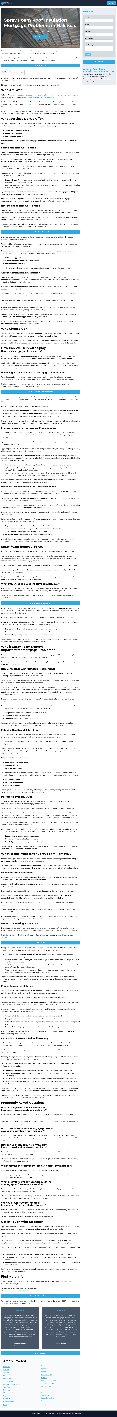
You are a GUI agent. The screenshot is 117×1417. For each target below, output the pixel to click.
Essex (5, 1404)
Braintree (4, 1291)
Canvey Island (46, 1386)
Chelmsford (7, 1378)
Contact (111, 3)
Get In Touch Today (40, 65)
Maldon (6, 1375)
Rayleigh (6, 1396)
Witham (18, 1291)
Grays (43, 1401)
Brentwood (45, 1369)
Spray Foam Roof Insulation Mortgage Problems (20, 51)
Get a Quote (40, 37)
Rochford (6, 1399)
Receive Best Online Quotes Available (40, 392)
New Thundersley (9, 1402)
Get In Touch (99, 62)
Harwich (44, 1377)
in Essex (42, 97)
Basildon (44, 1372)
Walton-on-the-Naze (48, 1380)
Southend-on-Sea (47, 1383)
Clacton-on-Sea (9, 1393)
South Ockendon (47, 1398)
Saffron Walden (9, 1381)
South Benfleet (46, 1375)
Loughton (44, 1392)
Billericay (6, 1390)
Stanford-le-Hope (47, 1389)
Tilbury (43, 1404)
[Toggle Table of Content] (21, 72)
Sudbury (12, 1291)
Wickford (6, 1387)
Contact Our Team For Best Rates (40, 232)
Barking (25, 1291)
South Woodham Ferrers (12, 1384)
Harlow (43, 1366)
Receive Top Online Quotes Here (40, 603)
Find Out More (40, 942)
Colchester (7, 1372)
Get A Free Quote (40, 1353)
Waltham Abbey (47, 1395)
